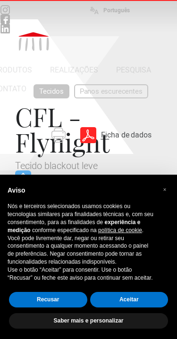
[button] (164, 189)
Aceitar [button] (129, 299)
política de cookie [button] (120, 230)
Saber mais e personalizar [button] (88, 320)
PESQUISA (133, 69)
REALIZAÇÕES (74, 69)
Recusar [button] (48, 299)
